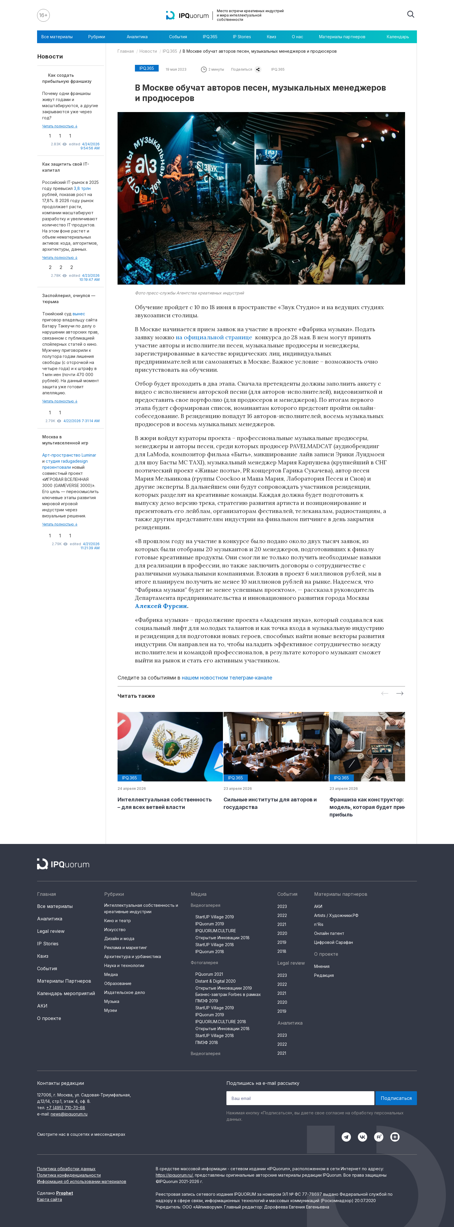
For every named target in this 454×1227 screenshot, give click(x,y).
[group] (166, 761)
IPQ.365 (210, 36)
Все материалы (57, 36)
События (178, 36)
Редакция (324, 975)
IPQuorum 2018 (209, 951)
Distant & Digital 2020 (215, 981)
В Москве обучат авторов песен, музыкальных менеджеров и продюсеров (260, 51)
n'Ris (318, 924)
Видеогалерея (205, 905)
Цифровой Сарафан (333, 942)
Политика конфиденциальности (69, 1175)
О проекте (49, 1018)
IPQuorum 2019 (209, 923)
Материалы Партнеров (64, 981)
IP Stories (242, 36)
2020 (282, 933)
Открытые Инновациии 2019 (223, 988)
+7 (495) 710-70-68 (65, 1107)
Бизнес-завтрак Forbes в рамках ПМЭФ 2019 (228, 997)
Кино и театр (117, 920)
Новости (148, 51)
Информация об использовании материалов (81, 1181)
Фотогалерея (204, 962)
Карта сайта (49, 1199)
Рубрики (99, 37)
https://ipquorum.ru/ (174, 1175)
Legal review (51, 931)
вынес (79, 313)
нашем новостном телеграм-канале (227, 678)
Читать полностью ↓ (60, 126)
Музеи (110, 1010)
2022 (282, 915)
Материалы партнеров (345, 37)
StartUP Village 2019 (214, 916)
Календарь (398, 36)
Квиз (271, 36)
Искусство (115, 929)
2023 (282, 906)
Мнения (321, 966)
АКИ (42, 1006)
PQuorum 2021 (209, 974)
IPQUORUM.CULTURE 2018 (220, 1021)
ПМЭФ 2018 (206, 1042)
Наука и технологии (124, 965)
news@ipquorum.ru (69, 1113)
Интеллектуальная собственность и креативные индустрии (141, 908)
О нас (297, 36)
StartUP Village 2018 (214, 944)
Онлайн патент (329, 933)
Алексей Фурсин (161, 605)
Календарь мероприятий (66, 993)
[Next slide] (400, 694)
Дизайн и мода (119, 938)
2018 (281, 951)
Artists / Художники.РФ (336, 915)
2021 (281, 924)
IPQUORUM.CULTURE (215, 930)
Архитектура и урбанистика (132, 956)
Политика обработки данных (66, 1168)
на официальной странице (214, 337)
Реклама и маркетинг (125, 947)
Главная (126, 51)
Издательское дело (124, 992)
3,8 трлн (82, 188)
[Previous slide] (385, 694)
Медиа (111, 974)
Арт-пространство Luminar (69, 455)
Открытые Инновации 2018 (222, 937)
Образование (117, 983)
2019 (281, 942)
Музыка (111, 1001)
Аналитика (140, 37)
